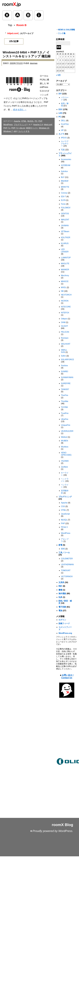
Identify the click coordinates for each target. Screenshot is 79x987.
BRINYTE (65, 187)
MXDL (63, 287)
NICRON (64, 301)
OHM (63, 322)
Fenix (63, 204)
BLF (62, 177)
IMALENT (65, 220)
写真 (63, 150)
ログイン (62, 620)
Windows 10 (44, 128)
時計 (60, 586)
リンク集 (61, 33)
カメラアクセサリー (65, 143)
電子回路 (62, 607)
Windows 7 (7, 131)
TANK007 (65, 389)
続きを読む (19, 109)
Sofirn (63, 356)
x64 (15, 131)
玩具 (60, 597)
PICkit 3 (64, 527)
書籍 (60, 590)
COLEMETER (67, 559)
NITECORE (66, 307)
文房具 (61, 582)
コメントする (23, 131)
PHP (40, 121)
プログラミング (20, 125)
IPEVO (64, 138)
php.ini (22, 128)
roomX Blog (62, 825)
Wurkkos (64, 447)
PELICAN (65, 332)
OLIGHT (64, 326)
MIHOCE (65, 281)
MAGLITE (65, 264)
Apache (17, 121)
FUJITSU (65, 124)
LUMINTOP (66, 258)
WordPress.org (65, 633)
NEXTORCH (66, 295)
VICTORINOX (67, 576)
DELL (63, 121)
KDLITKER (65, 237)
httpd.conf (48, 125)
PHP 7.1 (6, 128)
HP (62, 130)
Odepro (64, 319)
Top (10, 25)
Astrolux (64, 171)
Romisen (64, 338)
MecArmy (65, 275)
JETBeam (65, 231)
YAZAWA (65, 461)
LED (60, 113)
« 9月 (58, 75)
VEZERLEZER (67, 431)
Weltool (64, 437)
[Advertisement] (66, 732)
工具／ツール (64, 553)
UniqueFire (65, 425)
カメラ (61, 134)
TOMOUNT (65, 570)
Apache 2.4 (38, 125)
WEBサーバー (32, 128)
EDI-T (63, 197)
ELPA (63, 200)
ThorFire (64, 395)
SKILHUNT (65, 344)
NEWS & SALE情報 (66, 30)
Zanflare (64, 467)
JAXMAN (65, 226)
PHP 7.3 (14, 128)
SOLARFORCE (67, 360)
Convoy (64, 193)
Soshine (64, 366)
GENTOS (65, 214)
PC (36, 121)
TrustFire (64, 413)
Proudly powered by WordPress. (53, 831)
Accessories (66, 159)
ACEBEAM (65, 165)
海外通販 (62, 594)
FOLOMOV (65, 208)
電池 (60, 611)
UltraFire (64, 419)
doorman (33, 63)
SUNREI (64, 371)
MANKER (65, 270)
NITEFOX (65, 313)
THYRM (64, 407)
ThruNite (64, 401)
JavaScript (65, 514)
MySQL (30, 121)
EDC (61, 109)
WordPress (8, 125)
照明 (63, 549)
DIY (60, 94)
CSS (63, 506)
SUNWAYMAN (67, 377)
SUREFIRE (66, 383)
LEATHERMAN (67, 565)
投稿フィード (64, 623)
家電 (60, 545)
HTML (23, 121)
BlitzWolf (64, 181)
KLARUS (65, 243)
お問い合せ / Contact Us (67, 676)
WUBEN (64, 441)
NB (62, 291)
